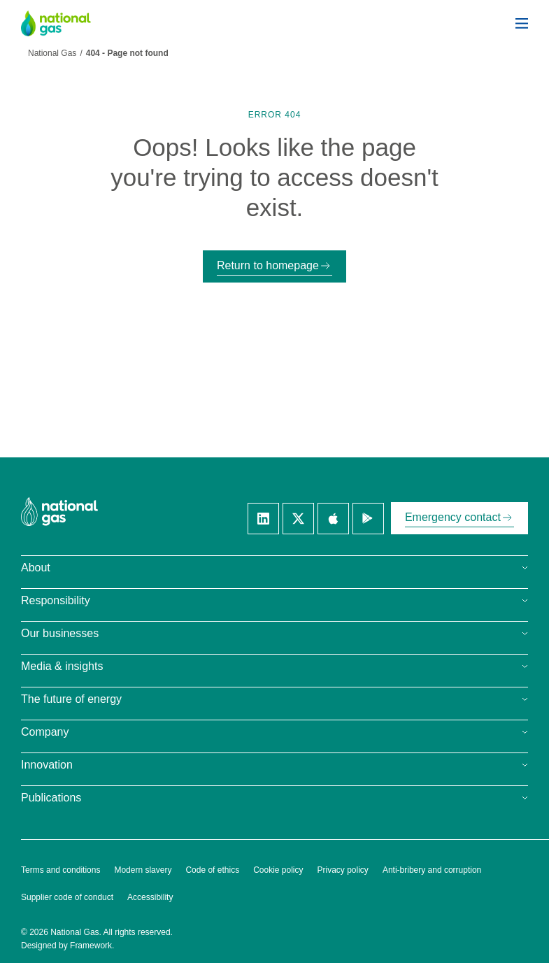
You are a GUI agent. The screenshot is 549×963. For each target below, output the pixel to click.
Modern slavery (142, 870)
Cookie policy (278, 870)
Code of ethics (212, 870)
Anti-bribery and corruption (432, 870)
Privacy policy (343, 870)
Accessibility (150, 897)
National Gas (52, 53)
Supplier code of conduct (67, 897)
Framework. (92, 945)
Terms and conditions (60, 870)
